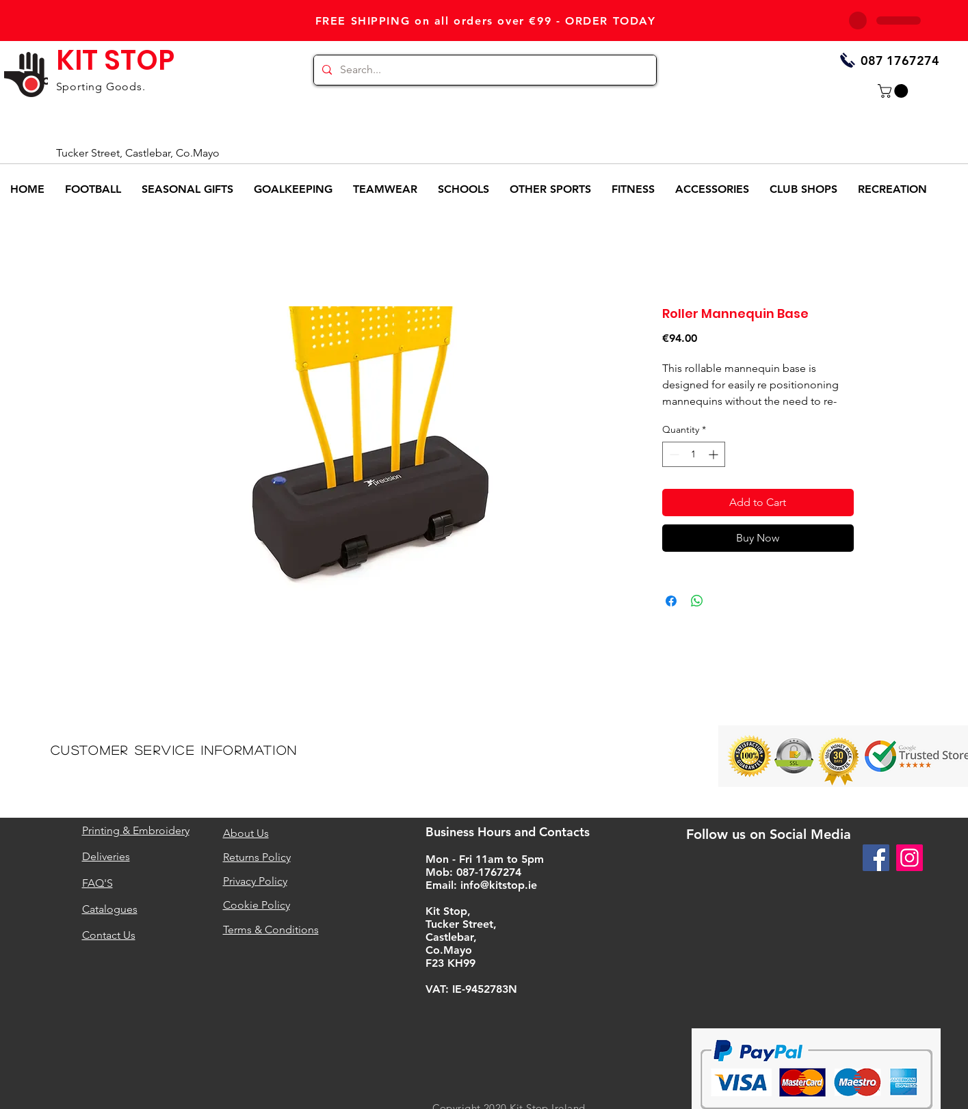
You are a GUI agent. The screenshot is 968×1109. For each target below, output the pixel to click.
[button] (894, 91)
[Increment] (714, 454)
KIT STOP (115, 60)
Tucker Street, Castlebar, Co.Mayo (138, 152)
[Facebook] (876, 857)
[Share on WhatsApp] (697, 601)
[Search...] (483, 70)
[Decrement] (672, 454)
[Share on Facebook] (671, 601)
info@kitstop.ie (498, 885)
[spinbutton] (693, 454)
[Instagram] (909, 857)
